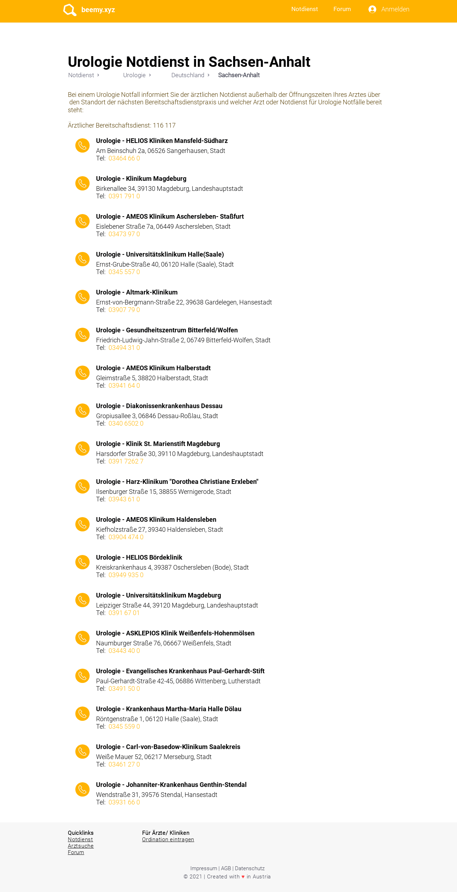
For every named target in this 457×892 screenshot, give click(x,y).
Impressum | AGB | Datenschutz (227, 868)
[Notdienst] (84, 74)
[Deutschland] (190, 74)
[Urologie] (137, 74)
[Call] (82, 145)
